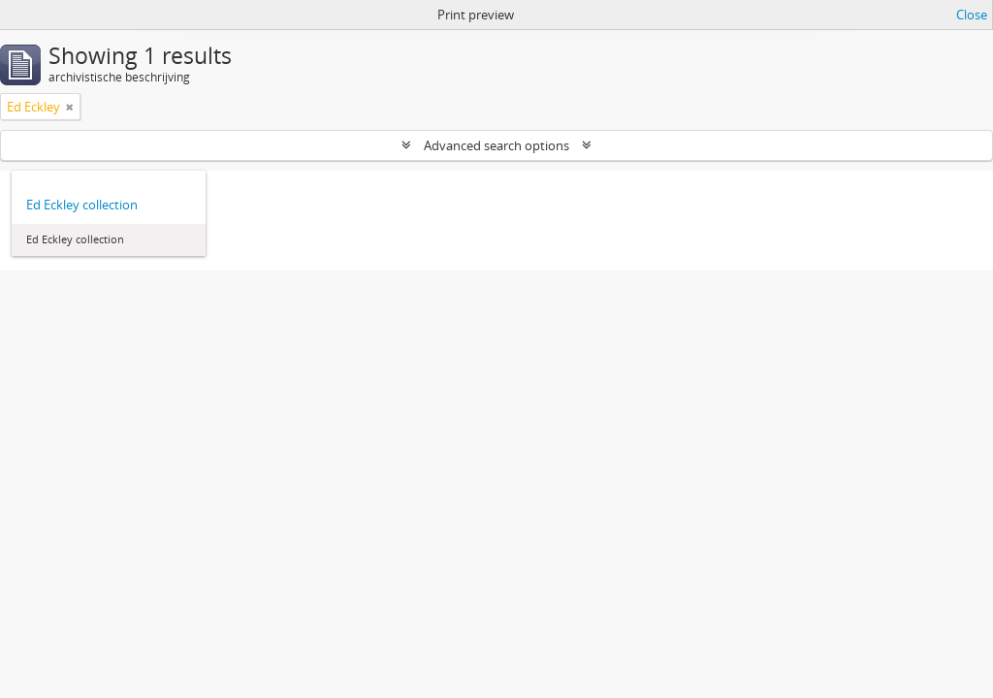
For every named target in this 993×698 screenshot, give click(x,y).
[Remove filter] (70, 106)
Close (971, 14)
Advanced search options (496, 145)
